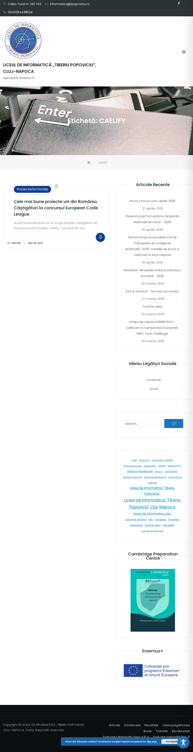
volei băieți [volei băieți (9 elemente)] (169, 525)
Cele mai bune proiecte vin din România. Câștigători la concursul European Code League (56, 208)
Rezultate (151, 725)
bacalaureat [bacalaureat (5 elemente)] (150, 465)
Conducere (132, 725)
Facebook (178, 3)
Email (185, 3)
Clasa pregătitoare (176, 725)
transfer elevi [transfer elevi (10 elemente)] (153, 525)
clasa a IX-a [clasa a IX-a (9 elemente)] (174, 465)
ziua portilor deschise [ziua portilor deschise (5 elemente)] (152, 531)
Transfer (162, 731)
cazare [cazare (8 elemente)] (162, 465)
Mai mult (152, 741)
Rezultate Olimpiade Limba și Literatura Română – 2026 (152, 273)
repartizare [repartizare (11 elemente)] (136, 525)
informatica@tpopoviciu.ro (69, 4)
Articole (114, 725)
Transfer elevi (152, 307)
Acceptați (171, 741)
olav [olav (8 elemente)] (150, 519)
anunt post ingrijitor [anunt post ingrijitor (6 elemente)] (162, 460)
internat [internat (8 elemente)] (152, 482)
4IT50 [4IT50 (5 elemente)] (134, 460)
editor (14, 243)
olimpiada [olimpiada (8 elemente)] (160, 519)
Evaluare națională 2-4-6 (171, 737)
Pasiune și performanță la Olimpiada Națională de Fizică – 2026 (152, 219)
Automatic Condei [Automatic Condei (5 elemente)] (133, 465)
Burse (148, 731)
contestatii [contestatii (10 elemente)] (171, 471)
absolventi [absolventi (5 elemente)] (144, 460)
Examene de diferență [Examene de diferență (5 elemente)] (155, 477)
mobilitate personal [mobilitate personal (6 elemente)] (135, 519)
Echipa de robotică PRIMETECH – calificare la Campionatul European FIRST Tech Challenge (152, 328)
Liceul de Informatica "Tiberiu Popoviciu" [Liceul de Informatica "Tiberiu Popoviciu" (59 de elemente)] (152, 491)
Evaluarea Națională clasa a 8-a (126, 737)
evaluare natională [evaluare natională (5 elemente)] (132, 477)
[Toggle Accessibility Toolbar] (183, 742)
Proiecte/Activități (32, 189)
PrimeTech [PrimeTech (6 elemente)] (173, 519)
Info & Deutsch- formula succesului (152, 291)
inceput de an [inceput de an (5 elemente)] (175, 477)
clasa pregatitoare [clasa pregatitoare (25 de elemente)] (140, 471)
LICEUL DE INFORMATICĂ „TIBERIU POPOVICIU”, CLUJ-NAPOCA (49, 68)
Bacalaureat (181, 731)
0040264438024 (20, 12)
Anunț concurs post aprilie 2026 (152, 201)
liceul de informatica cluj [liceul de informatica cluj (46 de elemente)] (152, 514)
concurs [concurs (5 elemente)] (159, 471)
